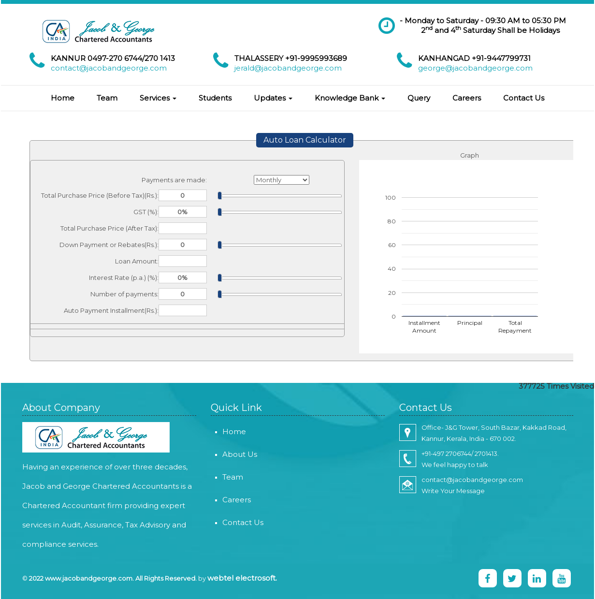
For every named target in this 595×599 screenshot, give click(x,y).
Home (62, 97)
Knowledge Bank (350, 97)
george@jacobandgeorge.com (475, 68)
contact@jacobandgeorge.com (109, 68)
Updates (273, 97)
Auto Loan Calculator (304, 140)
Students (215, 97)
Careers (466, 97)
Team (107, 97)
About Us (228, 454)
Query (418, 97)
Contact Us (523, 97)
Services (158, 97)
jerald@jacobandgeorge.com (288, 68)
